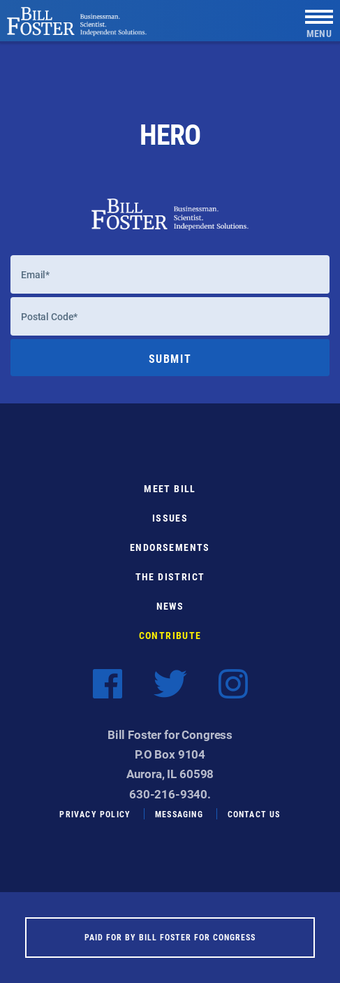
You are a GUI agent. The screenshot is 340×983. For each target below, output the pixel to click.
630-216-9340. (170, 794)
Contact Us (254, 813)
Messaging (179, 813)
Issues (170, 517)
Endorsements (170, 547)
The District (170, 576)
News (170, 605)
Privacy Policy (95, 813)
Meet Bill (170, 488)
